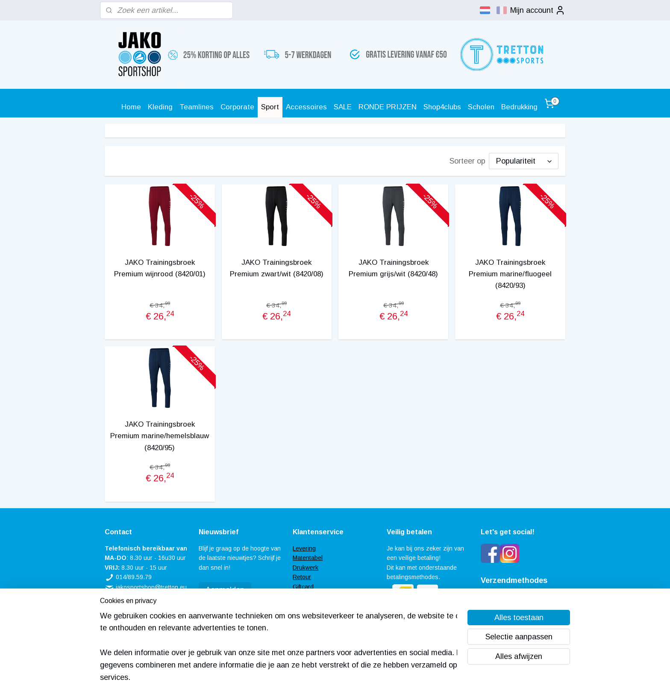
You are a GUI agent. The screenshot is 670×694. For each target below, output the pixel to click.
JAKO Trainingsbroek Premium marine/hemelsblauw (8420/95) (159, 435)
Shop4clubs (442, 107)
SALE (343, 107)
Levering (304, 548)
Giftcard (303, 586)
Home (131, 107)
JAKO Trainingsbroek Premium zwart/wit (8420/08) (276, 268)
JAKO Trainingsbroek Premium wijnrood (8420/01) (160, 268)
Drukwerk (305, 567)
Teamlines (196, 107)
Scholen (481, 107)
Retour (302, 577)
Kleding (160, 107)
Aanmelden (225, 590)
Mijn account (537, 10)
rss (323, 678)
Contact (303, 615)
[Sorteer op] (523, 161)
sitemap (307, 678)
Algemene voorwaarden (325, 605)
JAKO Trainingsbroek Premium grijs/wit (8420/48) (393, 268)
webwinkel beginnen (352, 678)
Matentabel (308, 557)
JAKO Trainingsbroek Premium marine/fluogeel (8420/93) (510, 274)
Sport (270, 107)
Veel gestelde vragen (321, 596)
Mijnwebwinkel (422, 678)
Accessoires (306, 107)
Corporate (237, 107)
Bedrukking (519, 107)
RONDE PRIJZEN (388, 107)
